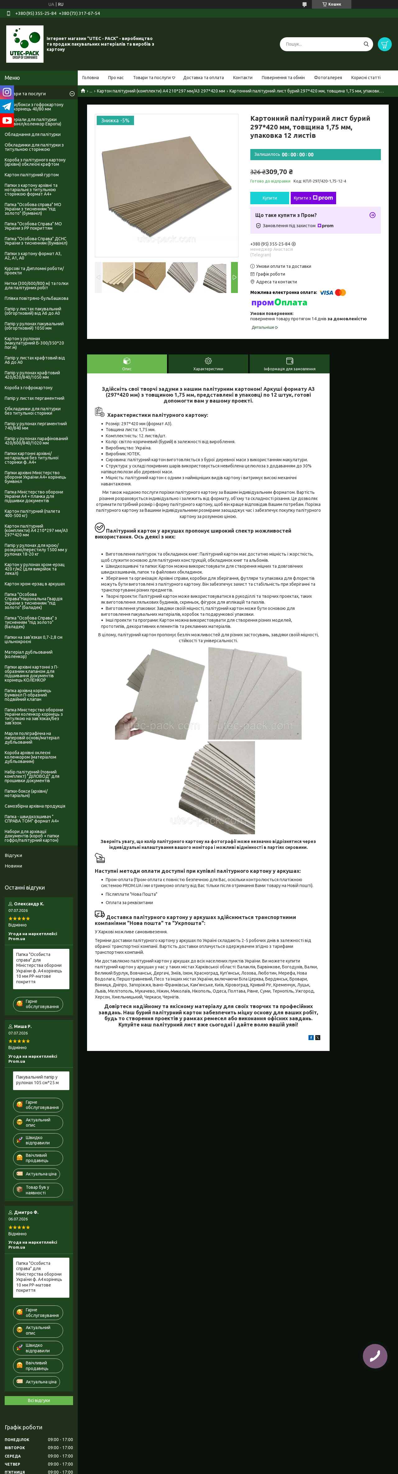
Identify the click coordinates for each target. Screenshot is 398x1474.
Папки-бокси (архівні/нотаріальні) (26, 793)
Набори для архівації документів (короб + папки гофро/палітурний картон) (32, 836)
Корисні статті (366, 77)
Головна (90, 77)
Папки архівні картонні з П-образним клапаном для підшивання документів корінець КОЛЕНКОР (31, 674)
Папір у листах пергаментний (34, 398)
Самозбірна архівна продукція (35, 806)
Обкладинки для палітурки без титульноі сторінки (33, 411)
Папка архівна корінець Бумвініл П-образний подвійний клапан (28, 695)
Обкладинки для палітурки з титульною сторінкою (34, 147)
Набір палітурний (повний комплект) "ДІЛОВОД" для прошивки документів (32, 776)
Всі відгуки (39, 1400)
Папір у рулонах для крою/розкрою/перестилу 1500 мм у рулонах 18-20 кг (36, 550)
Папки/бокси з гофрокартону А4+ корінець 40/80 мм (34, 106)
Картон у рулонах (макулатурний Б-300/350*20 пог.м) (34, 343)
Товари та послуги (152, 77)
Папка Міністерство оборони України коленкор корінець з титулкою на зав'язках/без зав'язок (34, 716)
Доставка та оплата (203, 77)
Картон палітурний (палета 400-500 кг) (32, 513)
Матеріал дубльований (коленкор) (29, 654)
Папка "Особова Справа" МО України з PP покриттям (33, 226)
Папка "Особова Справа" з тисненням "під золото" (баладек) (31, 622)
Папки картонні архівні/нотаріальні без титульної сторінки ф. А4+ (32, 458)
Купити (270, 198)
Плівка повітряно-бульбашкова (36, 298)
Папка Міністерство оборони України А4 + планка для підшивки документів (34, 496)
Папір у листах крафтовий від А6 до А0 (35, 360)
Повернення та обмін (283, 77)
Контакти (242, 77)
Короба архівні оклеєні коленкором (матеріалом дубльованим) (30, 757)
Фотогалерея (328, 77)
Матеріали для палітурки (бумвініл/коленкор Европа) (33, 121)
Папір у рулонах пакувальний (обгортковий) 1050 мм (34, 326)
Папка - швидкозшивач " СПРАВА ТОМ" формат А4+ (32, 818)
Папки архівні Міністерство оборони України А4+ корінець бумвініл (35, 477)
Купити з (313, 198)
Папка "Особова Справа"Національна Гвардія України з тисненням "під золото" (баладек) (33, 601)
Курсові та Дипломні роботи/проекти (34, 270)
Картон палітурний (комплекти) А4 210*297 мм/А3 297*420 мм (161, 90)
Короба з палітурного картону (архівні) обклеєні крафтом (35, 162)
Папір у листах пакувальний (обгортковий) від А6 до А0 (33, 311)
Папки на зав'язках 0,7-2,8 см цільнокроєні (33, 639)
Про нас (116, 77)
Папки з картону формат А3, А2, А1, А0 (33, 255)
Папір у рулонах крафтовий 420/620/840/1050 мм (32, 375)
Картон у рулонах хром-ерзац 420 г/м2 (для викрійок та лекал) (35, 569)
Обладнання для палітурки (33, 134)
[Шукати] (366, 44)
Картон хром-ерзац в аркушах (35, 583)
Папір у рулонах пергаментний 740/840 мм (36, 425)
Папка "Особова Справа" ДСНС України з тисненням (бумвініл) (36, 241)
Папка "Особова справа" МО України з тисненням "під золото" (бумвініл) (33, 209)
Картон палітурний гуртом (32, 174)
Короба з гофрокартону (29, 387)
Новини (13, 865)
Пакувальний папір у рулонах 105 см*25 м (37, 1080)
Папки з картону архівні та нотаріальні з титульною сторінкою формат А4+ (31, 189)
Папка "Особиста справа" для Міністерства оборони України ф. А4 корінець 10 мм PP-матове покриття (39, 968)
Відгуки (13, 855)
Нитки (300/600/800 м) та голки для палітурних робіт (36, 285)
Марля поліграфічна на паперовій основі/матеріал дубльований (32, 738)
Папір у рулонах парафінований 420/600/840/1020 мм (36, 440)
